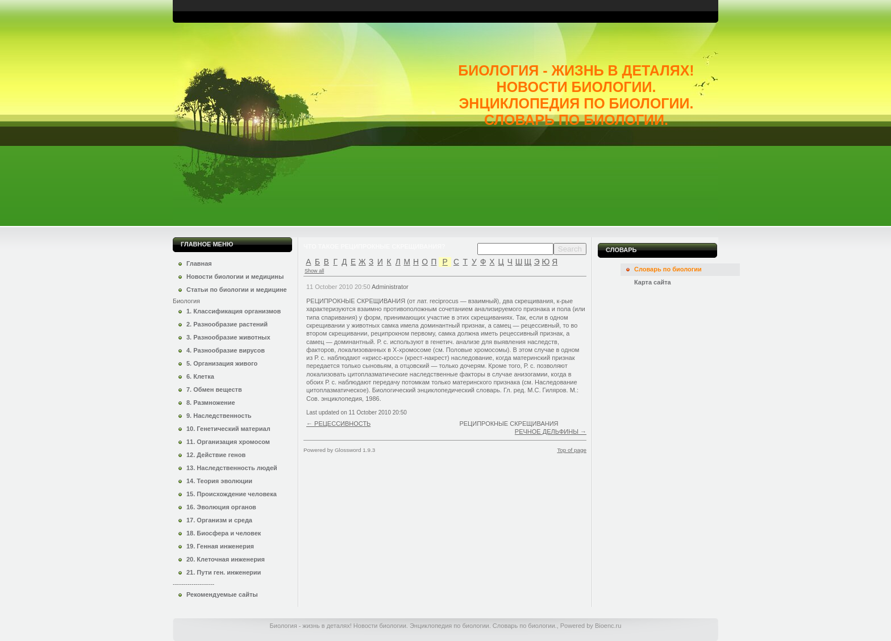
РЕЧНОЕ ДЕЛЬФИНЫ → (550, 431)
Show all (314, 271)
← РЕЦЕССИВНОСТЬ (338, 423)
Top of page (571, 450)
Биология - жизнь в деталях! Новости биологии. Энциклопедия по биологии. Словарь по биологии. (576, 95)
